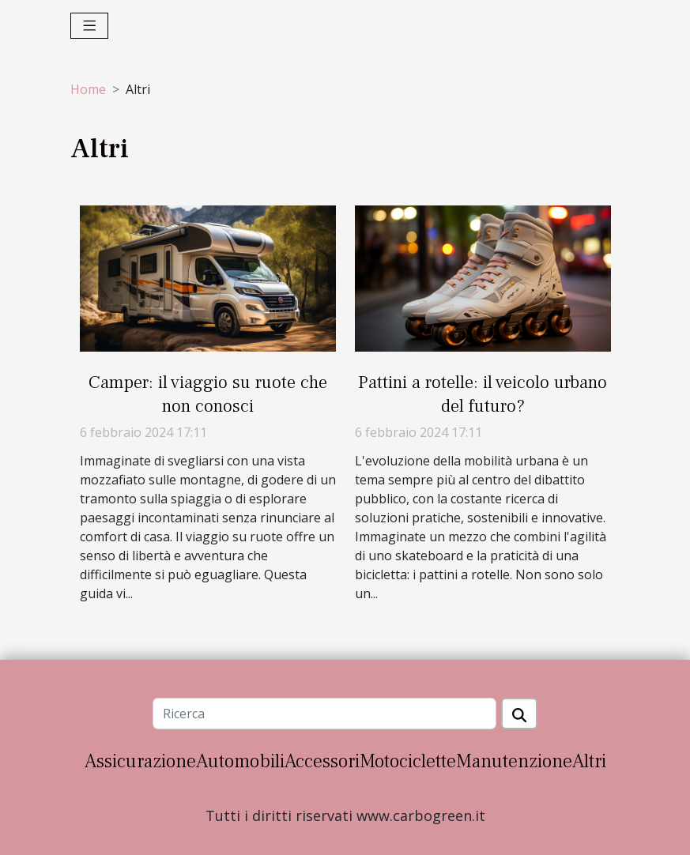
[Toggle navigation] (89, 26)
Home (88, 89)
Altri (589, 761)
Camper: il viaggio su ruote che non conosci (208, 394)
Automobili (240, 761)
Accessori (322, 761)
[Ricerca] (324, 713)
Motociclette (408, 761)
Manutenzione (514, 761)
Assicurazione (140, 761)
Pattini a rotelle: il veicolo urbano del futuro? (482, 394)
